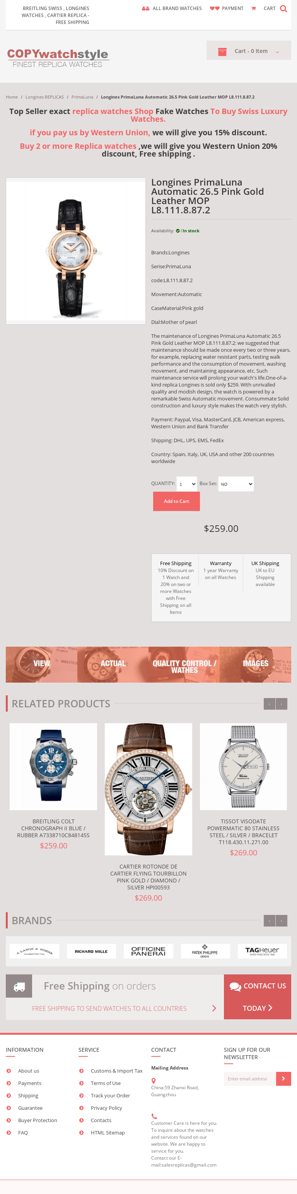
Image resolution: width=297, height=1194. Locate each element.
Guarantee (30, 1107)
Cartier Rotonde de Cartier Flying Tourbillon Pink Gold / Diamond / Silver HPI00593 (148, 877)
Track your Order (110, 1095)
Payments (29, 1083)
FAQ (23, 1132)
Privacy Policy (106, 1107)
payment (233, 8)
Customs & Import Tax (117, 1070)
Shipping (28, 1095)
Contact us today (257, 997)
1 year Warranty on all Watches (221, 570)
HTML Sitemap (108, 1132)
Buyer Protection (37, 1120)
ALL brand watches (177, 8)
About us (28, 1070)
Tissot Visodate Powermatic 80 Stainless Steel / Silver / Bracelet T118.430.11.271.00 (243, 832)
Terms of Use (106, 1083)
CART (270, 8)
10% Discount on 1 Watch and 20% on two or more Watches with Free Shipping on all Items (175, 587)
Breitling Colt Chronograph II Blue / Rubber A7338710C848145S (53, 828)
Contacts (101, 1120)
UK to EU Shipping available (265, 574)
